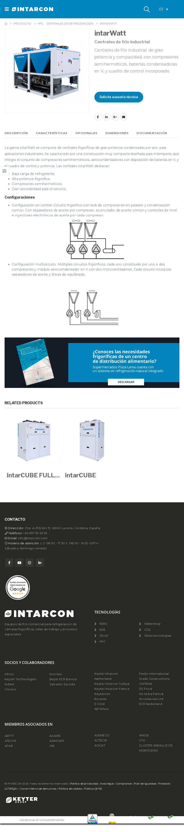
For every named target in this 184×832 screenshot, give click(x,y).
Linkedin (40, 562)
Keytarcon (102, 694)
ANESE (144, 735)
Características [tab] (51, 133)
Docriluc (55, 674)
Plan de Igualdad (145, 783)
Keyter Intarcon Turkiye (112, 684)
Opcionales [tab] (86, 133)
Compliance (124, 783)
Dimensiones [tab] (117, 133)
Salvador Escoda (62, 684)
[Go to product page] (33, 440)
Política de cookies (70, 788)
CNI (52, 746)
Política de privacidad (84, 783)
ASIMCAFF (57, 741)
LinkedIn (106, 117)
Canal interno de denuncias (38, 788)
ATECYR (10, 741)
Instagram (29, 562)
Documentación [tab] (152, 133)
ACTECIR (100, 740)
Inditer (9, 684)
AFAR (9, 746)
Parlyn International (154, 673)
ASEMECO (101, 735)
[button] (8, 9)
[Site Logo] (24, 9)
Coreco (10, 689)
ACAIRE (54, 736)
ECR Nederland (150, 704)
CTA (142, 740)
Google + (115, 117)
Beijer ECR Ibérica (63, 679)
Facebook (98, 117)
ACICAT (99, 745)
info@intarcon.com (32, 538)
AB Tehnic (101, 709)
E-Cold (99, 704)
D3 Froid (145, 689)
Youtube (19, 562)
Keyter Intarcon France (111, 689)
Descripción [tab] (16, 133)
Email (123, 117)
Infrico (9, 674)
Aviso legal (107, 783)
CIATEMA (145, 684)
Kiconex (100, 699)
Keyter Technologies (20, 679)
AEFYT (9, 736)
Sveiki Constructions (154, 678)
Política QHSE (93, 788)
